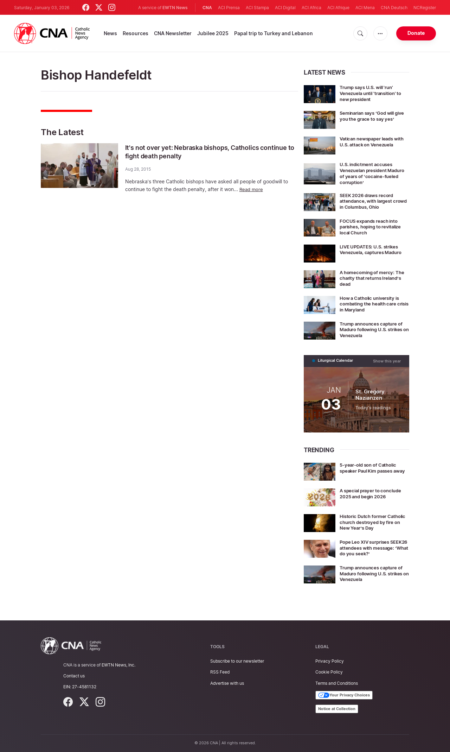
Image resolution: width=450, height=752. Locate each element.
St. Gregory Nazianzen (370, 394)
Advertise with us (227, 683)
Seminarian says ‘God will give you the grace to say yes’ (374, 116)
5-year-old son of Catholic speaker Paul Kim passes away (371, 470)
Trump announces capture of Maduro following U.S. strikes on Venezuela (374, 330)
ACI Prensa (229, 7)
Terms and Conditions (336, 683)
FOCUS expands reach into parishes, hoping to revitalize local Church (374, 227)
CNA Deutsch (394, 7)
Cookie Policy (329, 672)
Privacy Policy (329, 661)
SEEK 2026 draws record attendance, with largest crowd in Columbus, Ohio (370, 201)
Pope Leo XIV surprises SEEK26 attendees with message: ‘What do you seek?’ (367, 550)
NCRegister (424, 7)
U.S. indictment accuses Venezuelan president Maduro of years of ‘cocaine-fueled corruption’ (374, 173)
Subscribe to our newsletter (237, 661)
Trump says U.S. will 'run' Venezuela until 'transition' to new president (374, 93)
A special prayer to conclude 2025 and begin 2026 (373, 493)
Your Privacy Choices (344, 695)
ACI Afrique (338, 7)
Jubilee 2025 (213, 33)
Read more (251, 189)
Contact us (74, 675)
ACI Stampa (257, 7)
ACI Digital (285, 7)
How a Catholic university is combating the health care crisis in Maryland (372, 304)
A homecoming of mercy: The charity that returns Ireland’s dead (374, 278)
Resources (135, 33)
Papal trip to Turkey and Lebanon (273, 33)
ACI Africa (311, 7)
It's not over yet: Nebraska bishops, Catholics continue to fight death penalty (200, 151)
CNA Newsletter (173, 33)
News (110, 33)
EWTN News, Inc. (118, 665)
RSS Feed (220, 672)
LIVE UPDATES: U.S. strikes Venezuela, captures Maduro (373, 249)
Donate (416, 33)
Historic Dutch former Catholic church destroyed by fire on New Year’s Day (371, 521)
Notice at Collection (336, 708)
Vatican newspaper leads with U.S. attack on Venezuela (374, 141)
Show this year (387, 360)
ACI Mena (365, 7)
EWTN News (175, 7)
